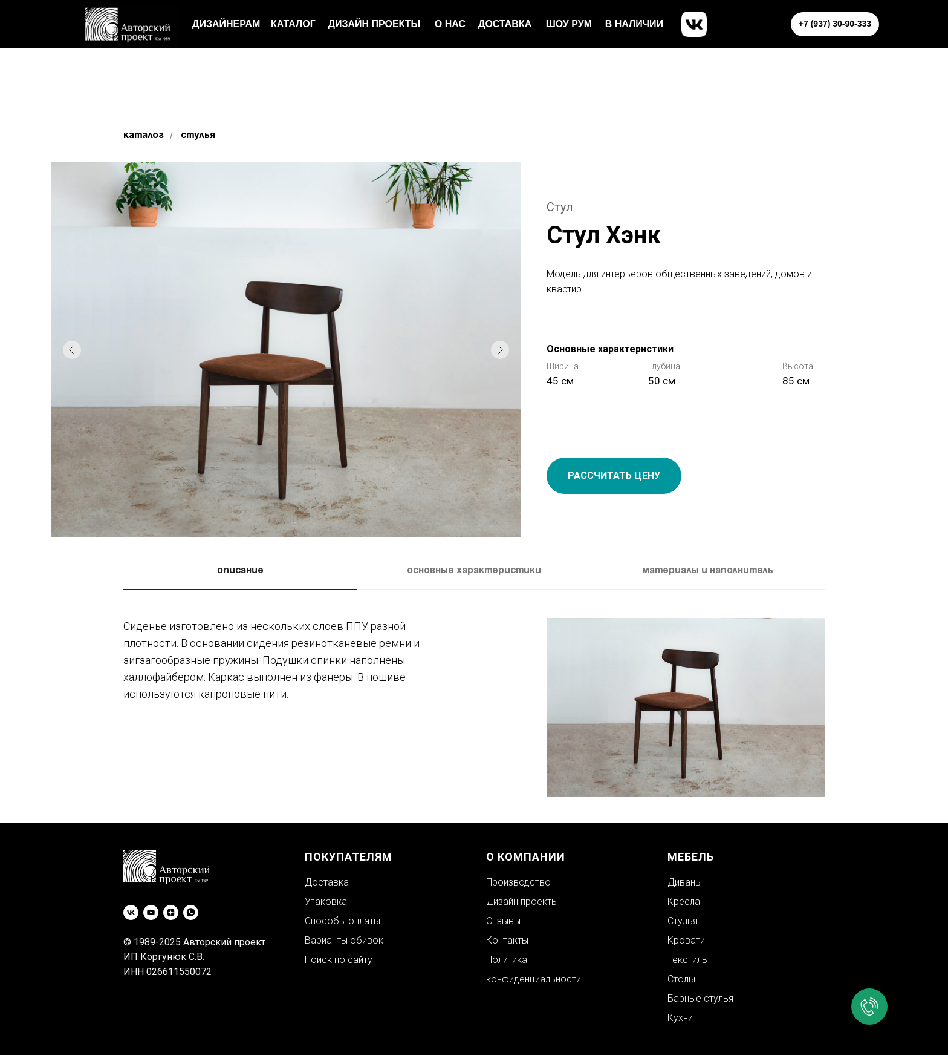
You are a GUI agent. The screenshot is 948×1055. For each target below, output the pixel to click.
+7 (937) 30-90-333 (835, 23)
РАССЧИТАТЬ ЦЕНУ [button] (614, 475)
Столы (681, 979)
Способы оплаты (342, 921)
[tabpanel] (474, 711)
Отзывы (503, 921)
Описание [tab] (240, 571)
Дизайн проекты (374, 24)
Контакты (507, 940)
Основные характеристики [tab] (474, 571)
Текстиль (687, 959)
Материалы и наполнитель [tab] (707, 571)
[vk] (130, 912)
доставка (504, 24)
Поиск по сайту (338, 959)
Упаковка (326, 901)
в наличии (634, 24)
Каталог (143, 135)
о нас (450, 24)
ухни (683, 1018)
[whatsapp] (190, 912)
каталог (293, 24)
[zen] (170, 912)
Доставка (327, 882)
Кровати (686, 940)
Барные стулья (700, 998)
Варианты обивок (344, 940)
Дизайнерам (226, 24)
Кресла (683, 901)
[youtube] (150, 912)
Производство (518, 882)
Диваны (684, 882)
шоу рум (569, 24)
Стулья (198, 135)
